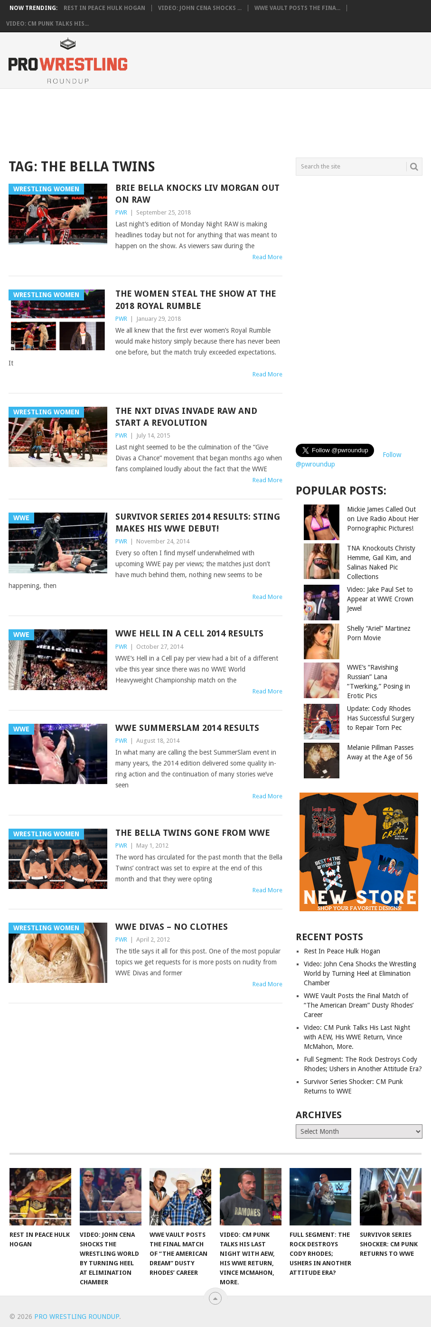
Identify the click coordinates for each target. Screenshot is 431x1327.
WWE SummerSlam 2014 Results (187, 728)
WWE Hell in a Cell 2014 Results (189, 633)
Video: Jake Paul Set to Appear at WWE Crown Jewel (380, 599)
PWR (121, 212)
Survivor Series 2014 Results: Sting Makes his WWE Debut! (197, 522)
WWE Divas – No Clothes (171, 927)
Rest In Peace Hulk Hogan (104, 8)
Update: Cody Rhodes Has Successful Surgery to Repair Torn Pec (380, 718)
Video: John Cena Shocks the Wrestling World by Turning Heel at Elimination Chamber (360, 973)
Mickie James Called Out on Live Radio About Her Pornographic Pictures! (383, 518)
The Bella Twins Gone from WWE (192, 833)
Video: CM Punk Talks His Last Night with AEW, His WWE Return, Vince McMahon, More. (357, 1037)
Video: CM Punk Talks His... (47, 23)
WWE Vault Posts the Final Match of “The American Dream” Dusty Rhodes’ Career (358, 1005)
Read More (267, 257)
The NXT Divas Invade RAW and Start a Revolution (186, 417)
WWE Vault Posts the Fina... (297, 8)
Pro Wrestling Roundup (76, 1316)
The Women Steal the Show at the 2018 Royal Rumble (195, 299)
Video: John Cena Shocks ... (200, 8)
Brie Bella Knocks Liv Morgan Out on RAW (197, 194)
